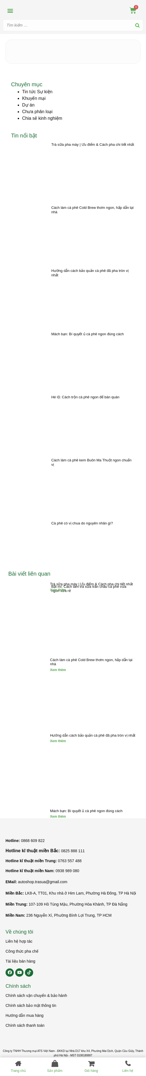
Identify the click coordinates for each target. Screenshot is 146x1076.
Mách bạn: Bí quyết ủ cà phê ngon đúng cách (87, 334)
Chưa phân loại (37, 111)
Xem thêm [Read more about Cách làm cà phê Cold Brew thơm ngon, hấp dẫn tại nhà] (58, 670)
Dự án (28, 105)
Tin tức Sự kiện (37, 91)
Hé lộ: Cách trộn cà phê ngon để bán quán (85, 397)
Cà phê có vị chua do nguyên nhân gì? (82, 523)
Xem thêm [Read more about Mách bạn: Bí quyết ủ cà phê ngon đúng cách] (58, 816)
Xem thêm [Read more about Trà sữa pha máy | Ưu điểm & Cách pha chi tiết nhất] (58, 590)
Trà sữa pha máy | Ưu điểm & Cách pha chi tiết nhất (92, 144)
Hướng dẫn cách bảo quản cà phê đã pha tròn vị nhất (92, 735)
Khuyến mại (34, 98)
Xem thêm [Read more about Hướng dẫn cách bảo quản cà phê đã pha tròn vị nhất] (58, 741)
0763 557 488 (70, 861)
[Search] (137, 25)
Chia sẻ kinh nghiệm (42, 118)
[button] (10, 10)
